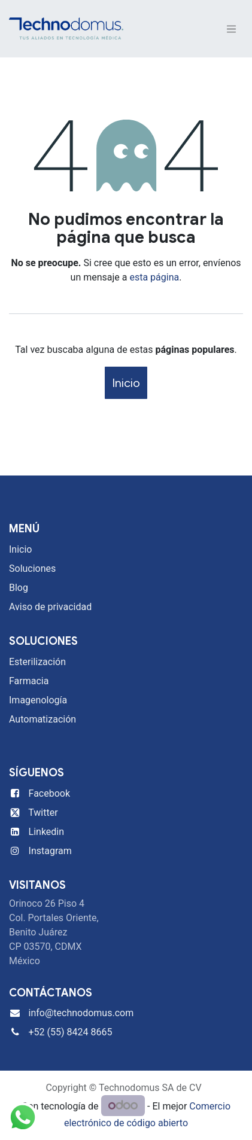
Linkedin (47, 831)
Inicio (126, 383)
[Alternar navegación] (232, 29)
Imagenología (38, 700)
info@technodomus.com (81, 1013)
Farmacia (28, 681)
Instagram (50, 850)
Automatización (42, 719)
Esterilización (37, 661)
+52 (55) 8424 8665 (71, 1032)
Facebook (49, 793)
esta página (154, 277)
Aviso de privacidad (50, 606)
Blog (18, 587)
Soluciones (32, 568)
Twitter (42, 812)
